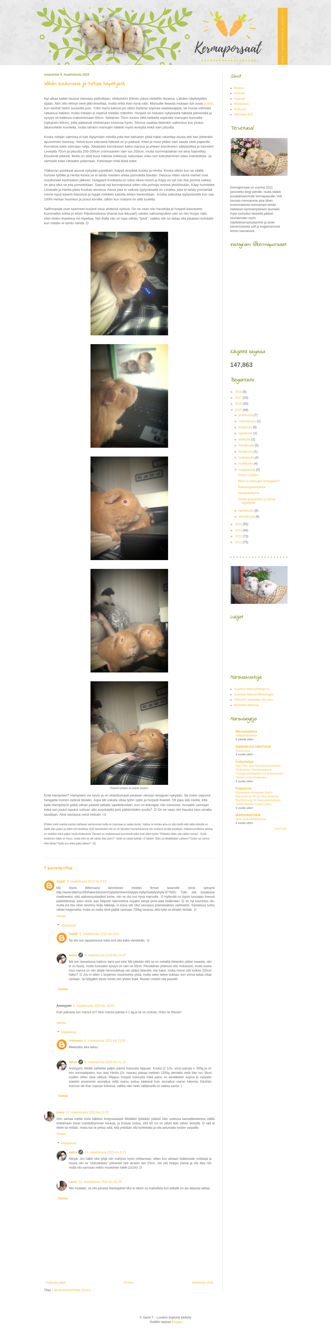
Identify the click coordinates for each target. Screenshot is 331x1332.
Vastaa (61, 916)
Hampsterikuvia (248, 493)
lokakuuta (246, 427)
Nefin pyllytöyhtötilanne (251, 819)
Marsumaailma (246, 731)
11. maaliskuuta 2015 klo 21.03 (87, 1112)
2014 (239, 524)
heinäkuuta (247, 445)
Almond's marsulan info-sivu (253, 699)
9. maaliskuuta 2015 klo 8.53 (87, 881)
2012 (239, 536)
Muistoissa (241, 104)
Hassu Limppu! (248, 475)
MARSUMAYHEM (248, 815)
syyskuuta (246, 433)
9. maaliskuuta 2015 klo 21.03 (104, 1041)
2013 (239, 530)
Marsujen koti (243, 114)
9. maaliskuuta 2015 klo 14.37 (105, 955)
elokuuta (245, 439)
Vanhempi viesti (202, 1282)
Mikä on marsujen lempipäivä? (259, 481)
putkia (208, 103)
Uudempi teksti (55, 1282)
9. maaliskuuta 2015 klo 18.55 (93, 1006)
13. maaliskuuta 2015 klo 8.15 (105, 1152)
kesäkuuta (246, 451)
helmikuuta (246, 510)
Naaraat (239, 98)
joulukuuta (246, 415)
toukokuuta (247, 457)
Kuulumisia (243, 750)
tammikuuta (247, 516)
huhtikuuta (246, 463)
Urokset (239, 93)
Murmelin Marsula (246, 705)
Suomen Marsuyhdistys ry (252, 689)
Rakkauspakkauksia (252, 487)
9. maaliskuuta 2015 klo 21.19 (105, 1062)
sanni (73, 955)
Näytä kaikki (280, 828)
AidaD (60, 881)
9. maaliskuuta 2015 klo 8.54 (99, 934)
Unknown (76, 1041)
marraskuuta (248, 421)
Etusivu (129, 1282)
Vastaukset (68, 925)
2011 (239, 542)
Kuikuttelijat (244, 762)
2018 (239, 392)
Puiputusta (244, 788)
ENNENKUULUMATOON (253, 747)
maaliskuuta (247, 470)
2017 (239, 398)
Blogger (177, 1322)
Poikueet (240, 109)
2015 (239, 410)
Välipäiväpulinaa (246, 735)
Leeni (60, 1112)
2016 (239, 404)
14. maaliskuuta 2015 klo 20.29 (99, 1182)
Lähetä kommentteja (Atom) (71, 1290)
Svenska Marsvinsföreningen (254, 694)
